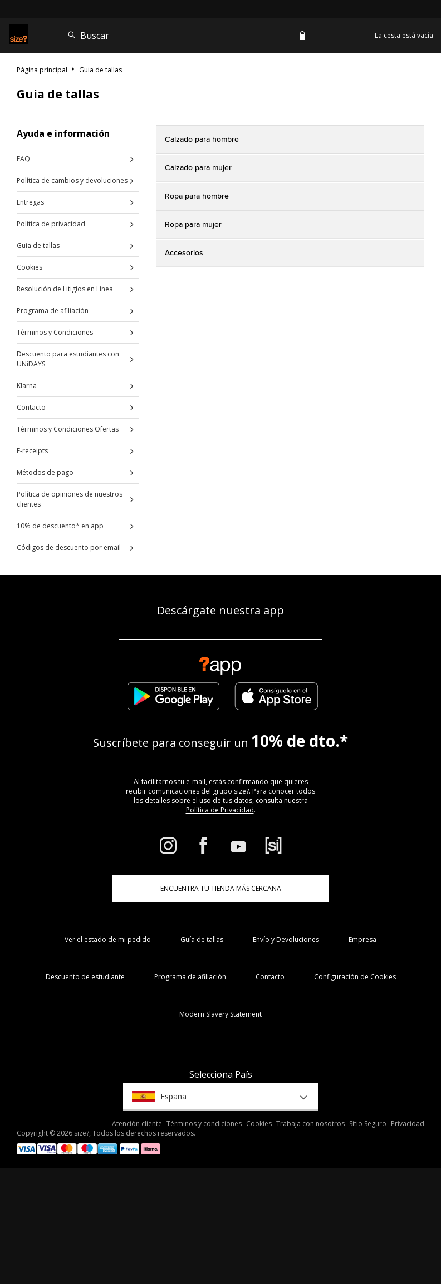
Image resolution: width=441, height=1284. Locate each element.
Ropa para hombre (197, 196)
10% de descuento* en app (60, 526)
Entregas (30, 202)
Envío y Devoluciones (286, 939)
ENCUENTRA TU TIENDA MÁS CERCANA (220, 888)
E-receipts (32, 450)
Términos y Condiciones (55, 332)
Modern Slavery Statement (220, 1014)
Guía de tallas (201, 939)
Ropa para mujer (193, 225)
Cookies (29, 267)
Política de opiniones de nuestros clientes (69, 499)
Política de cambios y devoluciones (72, 180)
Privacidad (407, 1123)
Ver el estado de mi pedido (108, 939)
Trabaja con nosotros (310, 1123)
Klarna (27, 385)
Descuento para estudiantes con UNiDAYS (68, 359)
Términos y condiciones (204, 1123)
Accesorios (184, 253)
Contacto (31, 407)
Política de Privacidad (220, 810)
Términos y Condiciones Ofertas (68, 429)
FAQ (23, 158)
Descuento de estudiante (85, 976)
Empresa (362, 939)
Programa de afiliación (53, 310)
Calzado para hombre (202, 140)
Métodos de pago (45, 472)
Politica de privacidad (51, 224)
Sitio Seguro (367, 1123)
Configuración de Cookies (355, 976)
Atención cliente (137, 1123)
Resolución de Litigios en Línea (65, 289)
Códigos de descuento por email (69, 547)
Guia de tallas (38, 245)
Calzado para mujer (198, 168)
